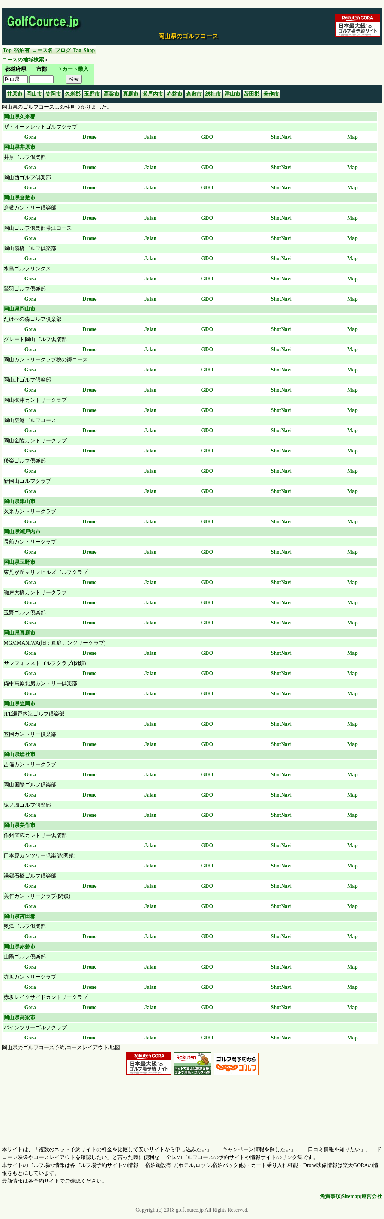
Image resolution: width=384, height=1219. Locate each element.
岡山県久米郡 (19, 117)
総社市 (213, 94)
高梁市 (111, 94)
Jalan (150, 137)
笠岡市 (53, 94)
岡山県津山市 (19, 501)
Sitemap (351, 1196)
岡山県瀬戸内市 (22, 532)
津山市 (232, 94)
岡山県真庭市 (19, 633)
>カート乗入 (73, 69)
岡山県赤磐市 (19, 946)
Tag (77, 50)
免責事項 (330, 1196)
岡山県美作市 (19, 825)
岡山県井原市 (19, 147)
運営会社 (371, 1196)
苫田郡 (252, 94)
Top (7, 50)
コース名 (42, 50)
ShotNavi (281, 137)
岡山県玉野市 (19, 562)
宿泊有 (22, 50)
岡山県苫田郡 (19, 916)
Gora (30, 137)
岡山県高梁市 (19, 1017)
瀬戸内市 (152, 94)
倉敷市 (194, 94)
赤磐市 (174, 94)
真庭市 (130, 94)
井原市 (14, 94)
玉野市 (92, 94)
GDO (207, 137)
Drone (89, 137)
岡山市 (34, 94)
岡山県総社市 (19, 754)
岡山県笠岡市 (19, 704)
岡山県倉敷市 (19, 198)
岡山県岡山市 (19, 309)
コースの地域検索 (23, 60)
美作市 (271, 94)
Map (352, 137)
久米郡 (73, 94)
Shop (89, 50)
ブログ (63, 50)
